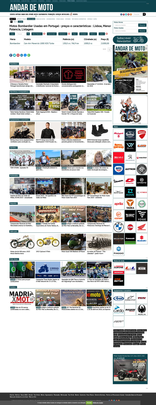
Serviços (58, 14)
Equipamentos (43, 14)
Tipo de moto (52, 34)
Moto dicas (14, 259)
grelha (15, 22)
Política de (98, 403)
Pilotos (142, 344)
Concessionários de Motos (127, 335)
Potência (93, 34)
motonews (67, 19)
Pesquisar (142, 25)
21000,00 (105, 43)
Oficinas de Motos (126, 337)
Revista (75, 14)
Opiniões (13, 148)
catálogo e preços (21, 19)
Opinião (31, 14)
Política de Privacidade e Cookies (115, 395)
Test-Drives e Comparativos (19, 92)
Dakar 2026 (24, 14)
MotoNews (14, 64)
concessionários (50, 19)
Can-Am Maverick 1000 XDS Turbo (39, 43)
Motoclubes (65, 14)
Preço (75, 34)
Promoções (51, 14)
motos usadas (31, 19)
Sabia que (14, 231)
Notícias (18, 14)
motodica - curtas (92, 19)
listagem (20, 22)
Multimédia (14, 175)
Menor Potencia (37, 34)
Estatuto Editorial (100, 395)
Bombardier (62, 34)
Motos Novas (141, 330)
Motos (36, 14)
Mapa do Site (32, 397)
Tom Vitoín (37, 395)
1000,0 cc (88, 43)
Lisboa (102, 34)
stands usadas (60, 19)
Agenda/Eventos (130, 330)
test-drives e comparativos (79, 19)
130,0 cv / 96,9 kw (71, 43)
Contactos (83, 395)
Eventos (12, 14)
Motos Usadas (118, 330)
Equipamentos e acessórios (20, 120)
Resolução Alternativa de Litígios (19, 397)
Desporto (13, 203)
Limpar (12, 34)
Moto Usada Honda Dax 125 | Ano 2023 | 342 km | (130, 368)
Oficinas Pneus (138, 337)
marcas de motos (40, 19)
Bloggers (136, 344)
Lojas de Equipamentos (122, 339)
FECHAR (89, 403)
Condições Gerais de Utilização (133, 395)
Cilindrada (83, 34)
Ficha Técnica (90, 395)
